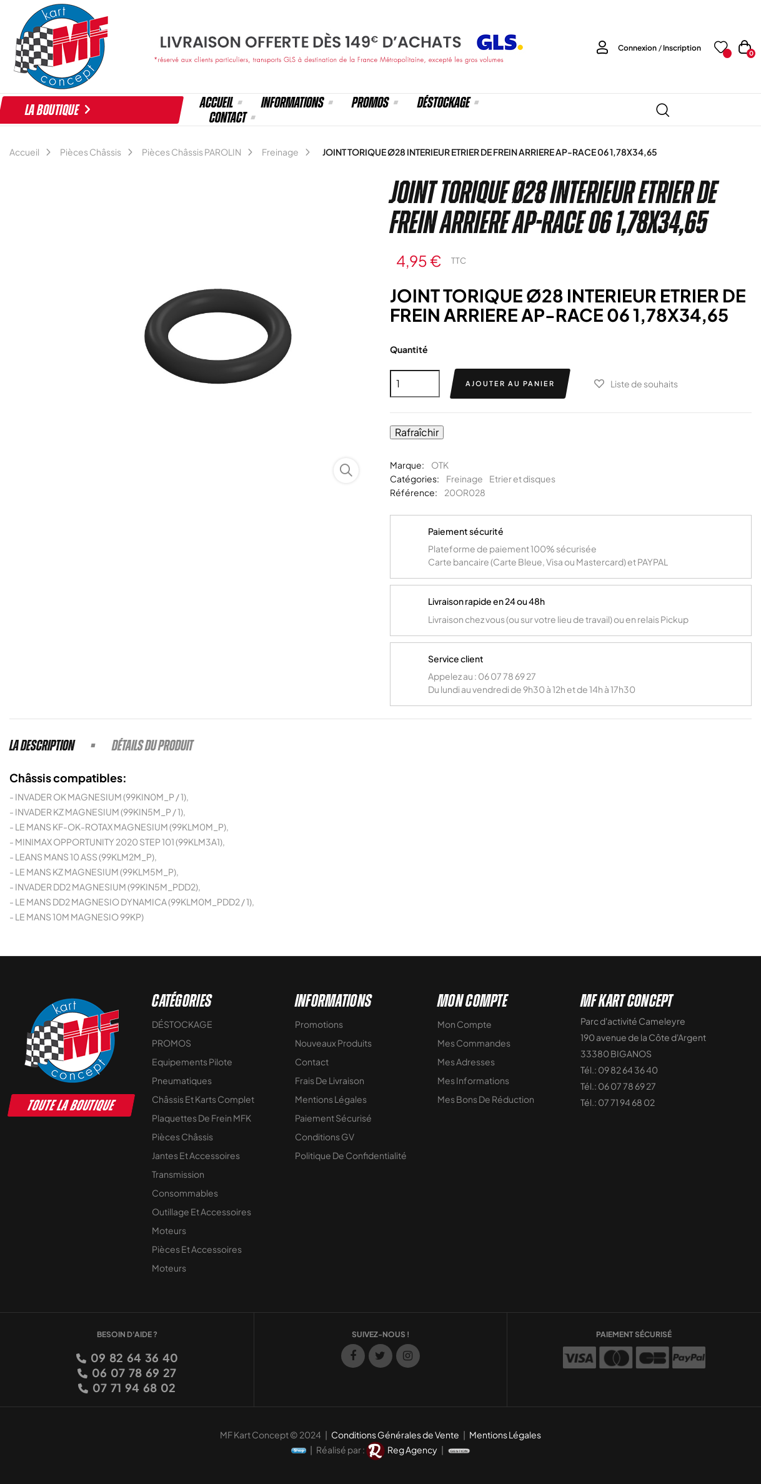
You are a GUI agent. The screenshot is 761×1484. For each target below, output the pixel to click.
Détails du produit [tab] (152, 745)
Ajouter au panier (510, 383)
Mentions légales (331, 1099)
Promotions (319, 1024)
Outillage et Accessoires (201, 1211)
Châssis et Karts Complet (203, 1099)
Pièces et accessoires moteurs (197, 1258)
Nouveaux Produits (333, 1042)
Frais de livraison (329, 1080)
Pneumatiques (182, 1080)
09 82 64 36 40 (133, 1357)
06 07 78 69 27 (133, 1372)
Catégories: (414, 478)
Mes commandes (473, 1042)
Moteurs (169, 1230)
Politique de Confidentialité (351, 1155)
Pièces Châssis (182, 1136)
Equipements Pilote (192, 1061)
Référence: (413, 492)
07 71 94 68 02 (133, 1387)
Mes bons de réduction (485, 1099)
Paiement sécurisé (333, 1117)
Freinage (464, 478)
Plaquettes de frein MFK (201, 1117)
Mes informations (473, 1080)
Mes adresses (466, 1061)
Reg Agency (412, 1449)
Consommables (185, 1192)
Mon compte (464, 1024)
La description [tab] (41, 745)
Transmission (178, 1174)
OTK (440, 465)
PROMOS (171, 1042)
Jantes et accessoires (196, 1155)
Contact (312, 1061)
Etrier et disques (522, 478)
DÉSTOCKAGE (182, 1024)
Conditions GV (324, 1136)
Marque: (407, 465)
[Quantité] (415, 383)
